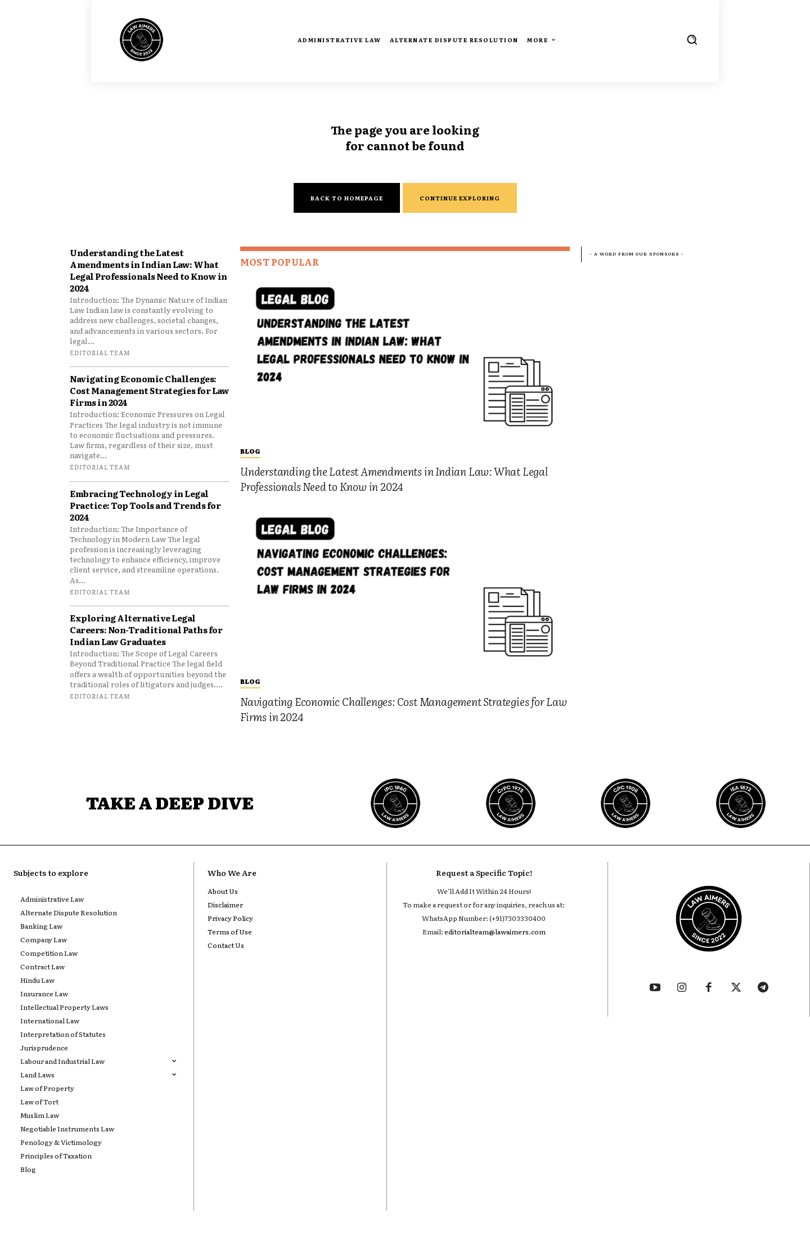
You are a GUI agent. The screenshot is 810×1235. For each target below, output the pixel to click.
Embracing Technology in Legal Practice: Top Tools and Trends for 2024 (145, 505)
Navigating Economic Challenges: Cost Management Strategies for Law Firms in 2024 (149, 390)
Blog (250, 450)
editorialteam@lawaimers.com (495, 932)
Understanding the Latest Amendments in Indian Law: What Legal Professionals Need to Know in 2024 (148, 270)
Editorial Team (100, 352)
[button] (691, 39)
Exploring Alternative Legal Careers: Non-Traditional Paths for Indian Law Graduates (146, 629)
